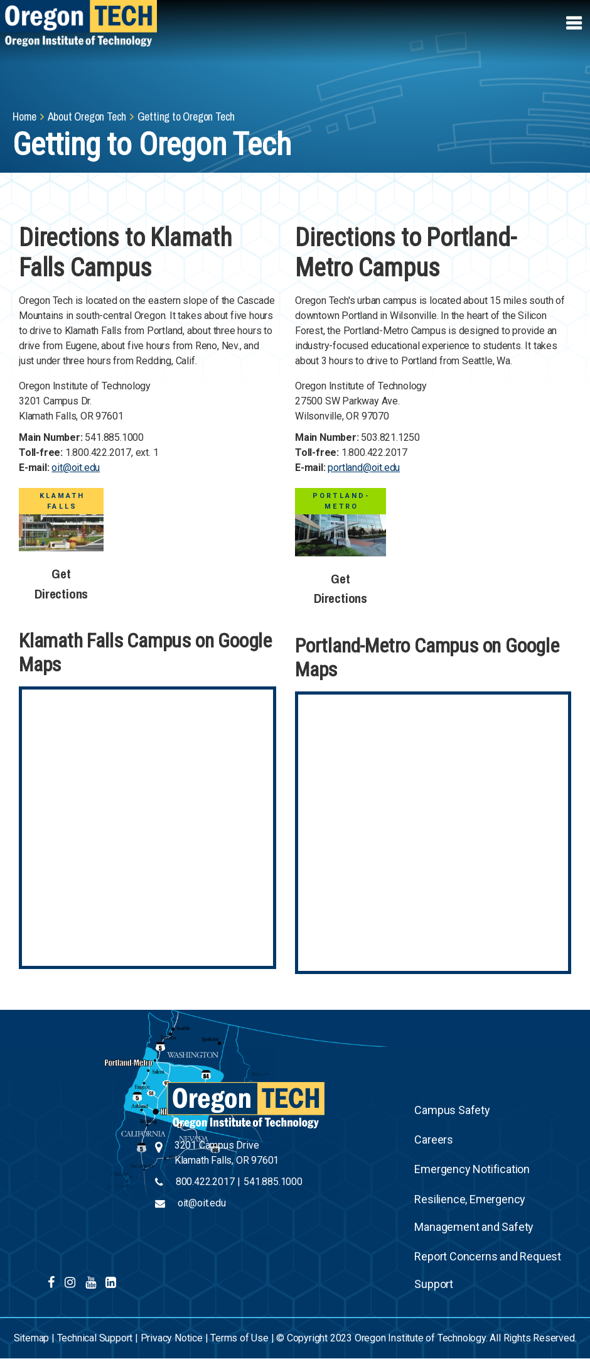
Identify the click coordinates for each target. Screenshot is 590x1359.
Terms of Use (239, 1338)
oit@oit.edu (75, 468)
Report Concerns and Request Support (487, 1270)
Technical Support (95, 1338)
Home (24, 116)
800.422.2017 (205, 1182)
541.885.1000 (273, 1182)
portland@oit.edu (364, 468)
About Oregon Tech (87, 116)
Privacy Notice (172, 1338)
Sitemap (32, 1338)
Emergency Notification (472, 1169)
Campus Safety (452, 1110)
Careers (433, 1139)
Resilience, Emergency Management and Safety (474, 1213)
